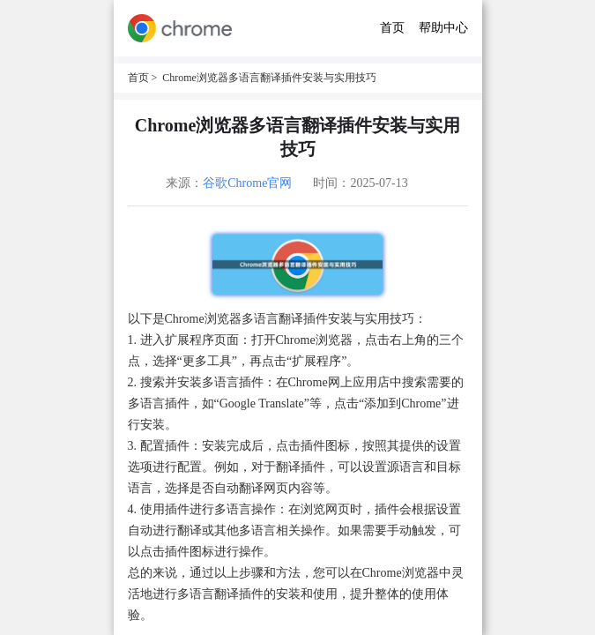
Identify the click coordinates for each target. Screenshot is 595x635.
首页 (392, 27)
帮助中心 (443, 27)
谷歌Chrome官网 (247, 183)
